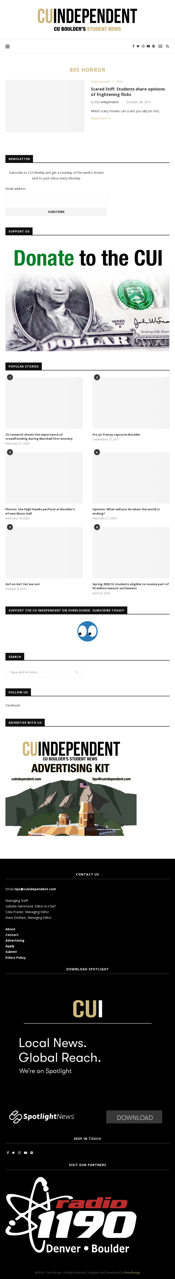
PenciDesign (132, 1272)
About (10, 929)
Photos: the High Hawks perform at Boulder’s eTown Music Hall (40, 511)
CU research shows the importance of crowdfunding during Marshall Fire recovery (39, 436)
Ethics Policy (15, 957)
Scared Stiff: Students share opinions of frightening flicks (128, 91)
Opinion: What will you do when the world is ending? (126, 511)
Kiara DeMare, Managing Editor (28, 917)
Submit (11, 952)
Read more (100, 118)
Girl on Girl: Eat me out (22, 584)
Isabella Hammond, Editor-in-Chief (30, 906)
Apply (10, 946)
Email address (15, 188)
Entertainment (100, 82)
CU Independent (107, 102)
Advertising (14, 940)
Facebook (12, 705)
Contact (12, 935)
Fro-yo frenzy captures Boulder (116, 434)
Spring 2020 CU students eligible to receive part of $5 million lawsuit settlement (130, 586)
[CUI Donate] (87, 244)
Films (120, 82)
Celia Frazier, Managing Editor (27, 912)
